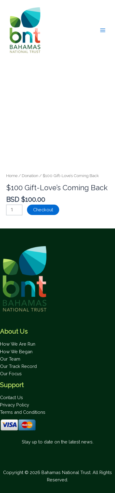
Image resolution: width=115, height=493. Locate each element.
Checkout (43, 209)
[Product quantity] (14, 210)
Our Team (10, 358)
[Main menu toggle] (103, 30)
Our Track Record (18, 366)
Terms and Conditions (22, 412)
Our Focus (11, 373)
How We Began (16, 351)
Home (11, 175)
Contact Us (11, 397)
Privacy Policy (14, 404)
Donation (30, 175)
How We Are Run (17, 344)
